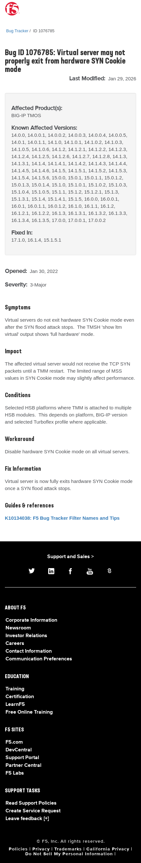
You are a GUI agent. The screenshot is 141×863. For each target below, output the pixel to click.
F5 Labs (14, 773)
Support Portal (22, 757)
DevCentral (18, 750)
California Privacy (107, 849)
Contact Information (28, 651)
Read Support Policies (31, 803)
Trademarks (68, 849)
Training (14, 689)
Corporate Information (31, 620)
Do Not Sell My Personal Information (69, 854)
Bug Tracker (17, 30)
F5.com (14, 742)
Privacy (41, 849)
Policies (18, 849)
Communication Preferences (38, 659)
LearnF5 (15, 704)
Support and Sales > (70, 556)
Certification (19, 696)
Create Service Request (32, 811)
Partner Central (23, 765)
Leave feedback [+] (27, 818)
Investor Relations (26, 635)
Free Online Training (29, 712)
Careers (14, 643)
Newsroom (18, 628)
